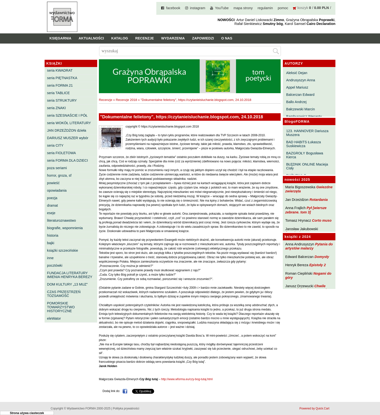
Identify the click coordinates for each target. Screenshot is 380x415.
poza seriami (57, 168)
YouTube (222, 8)
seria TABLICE (58, 93)
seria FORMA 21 (60, 85)
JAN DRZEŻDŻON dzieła (66, 130)
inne (50, 258)
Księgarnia (60, 38)
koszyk (302, 8)
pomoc (283, 8)
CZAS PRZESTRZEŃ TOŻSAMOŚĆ (63, 294)
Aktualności (91, 38)
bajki (50, 243)
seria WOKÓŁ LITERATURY (69, 123)
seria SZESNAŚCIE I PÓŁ (67, 115)
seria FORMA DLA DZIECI (67, 160)
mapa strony (243, 8)
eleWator (54, 318)
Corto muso (322, 220)
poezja (52, 198)
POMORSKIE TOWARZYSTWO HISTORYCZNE (61, 307)
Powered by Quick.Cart (314, 408)
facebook (173, 8)
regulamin (265, 8)
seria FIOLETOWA (61, 153)
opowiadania (57, 190)
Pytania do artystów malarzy (309, 246)
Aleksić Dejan (296, 73)
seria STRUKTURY (62, 100)
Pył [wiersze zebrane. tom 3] (305, 210)
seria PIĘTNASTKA (62, 78)
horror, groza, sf (59, 175)
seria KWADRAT (60, 70)
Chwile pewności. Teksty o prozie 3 (308, 288)
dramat (52, 205)
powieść (53, 183)
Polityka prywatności (126, 408)
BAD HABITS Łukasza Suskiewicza (303, 144)
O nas (226, 38)
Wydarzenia (173, 38)
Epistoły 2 (317, 265)
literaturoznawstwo (61, 220)
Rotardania (318, 200)
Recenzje (144, 38)
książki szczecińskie (62, 250)
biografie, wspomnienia (65, 228)
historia (52, 235)
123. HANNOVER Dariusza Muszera (307, 133)
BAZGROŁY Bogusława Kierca (304, 155)
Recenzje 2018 (126, 100)
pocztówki (54, 265)
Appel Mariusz (297, 87)
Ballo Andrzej (296, 102)
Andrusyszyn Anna (300, 80)
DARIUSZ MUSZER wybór (67, 138)
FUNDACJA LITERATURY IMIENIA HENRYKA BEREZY (69, 275)
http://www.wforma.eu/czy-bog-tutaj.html (187, 379)
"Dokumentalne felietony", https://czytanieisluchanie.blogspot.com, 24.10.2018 (196, 100)
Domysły (322, 257)
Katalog (119, 38)
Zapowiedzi (203, 38)
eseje (51, 213)
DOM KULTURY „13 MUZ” (67, 284)
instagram (197, 8)
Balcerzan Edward (300, 95)
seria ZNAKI (56, 108)
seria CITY (55, 145)
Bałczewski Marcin (300, 109)
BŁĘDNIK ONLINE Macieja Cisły (307, 166)
